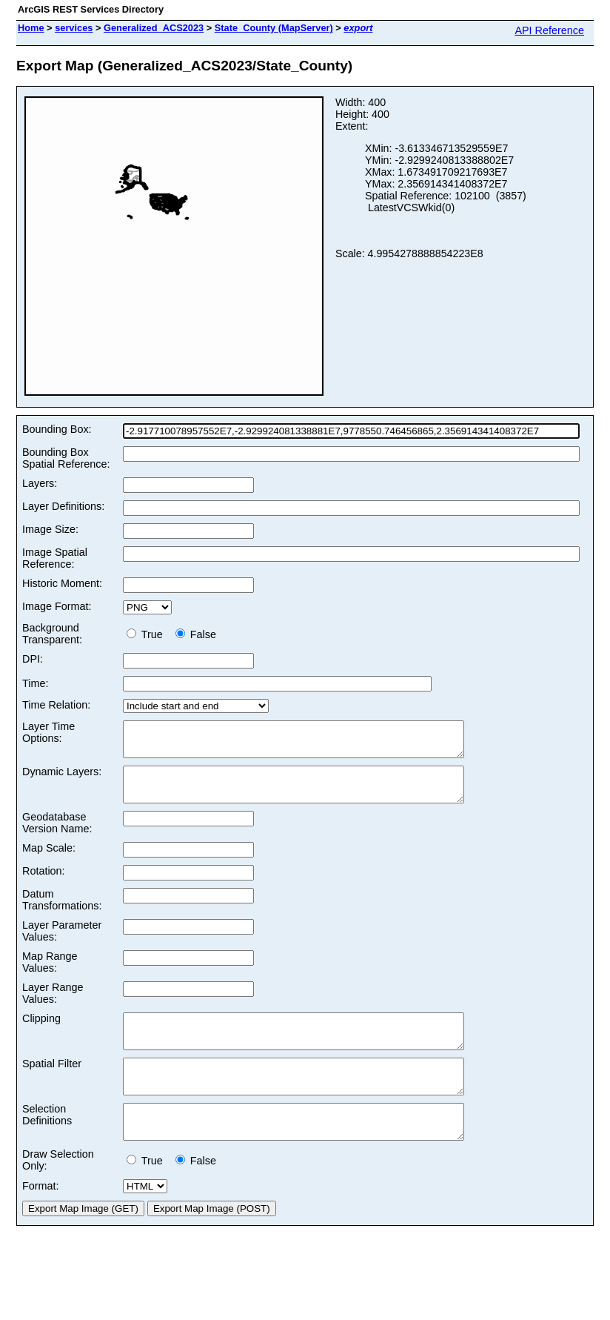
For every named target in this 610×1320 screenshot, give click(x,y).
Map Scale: (49, 861)
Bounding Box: (57, 429)
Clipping (41, 1032)
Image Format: (57, 606)
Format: (40, 1219)
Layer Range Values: (52, 1006)
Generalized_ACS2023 (154, 27)
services (74, 27)
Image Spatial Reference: (54, 558)
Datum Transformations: (61, 913)
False (195, 634)
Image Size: (50, 529)
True (148, 634)
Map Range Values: (49, 975)
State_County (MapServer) (274, 27)
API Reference (549, 30)
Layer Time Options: (48, 732)
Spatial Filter (51, 1084)
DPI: (32, 659)
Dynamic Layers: (61, 778)
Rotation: (43, 884)
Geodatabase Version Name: (57, 836)
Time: (35, 683)
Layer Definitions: (63, 506)
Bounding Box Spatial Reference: (66, 458)
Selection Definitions (47, 1141)
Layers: (39, 483)
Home (31, 27)
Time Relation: (56, 705)
